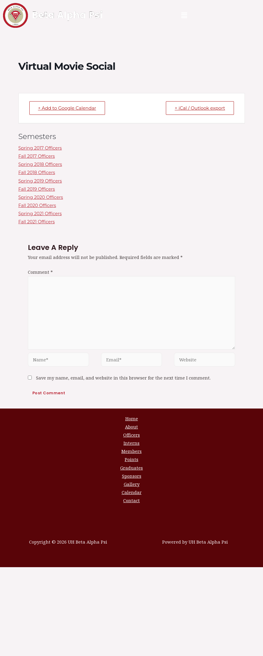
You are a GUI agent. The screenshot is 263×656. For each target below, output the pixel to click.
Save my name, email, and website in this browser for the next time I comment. (123, 378)
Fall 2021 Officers (36, 222)
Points (131, 459)
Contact (131, 500)
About (131, 427)
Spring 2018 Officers (40, 164)
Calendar (132, 492)
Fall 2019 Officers (36, 189)
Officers (131, 435)
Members (131, 451)
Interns (131, 443)
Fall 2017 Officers (36, 156)
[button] (184, 15)
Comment (40, 272)
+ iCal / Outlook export (200, 108)
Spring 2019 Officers (40, 181)
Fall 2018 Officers (36, 172)
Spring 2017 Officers (40, 148)
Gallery (132, 484)
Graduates (131, 468)
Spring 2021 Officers (40, 213)
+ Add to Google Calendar (67, 108)
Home (131, 418)
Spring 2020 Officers (40, 197)
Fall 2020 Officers (37, 205)
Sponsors (131, 476)
